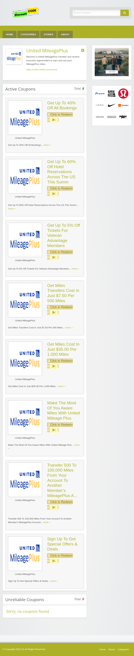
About (65, 34)
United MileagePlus (25, 138)
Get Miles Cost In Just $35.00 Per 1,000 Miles (63, 349)
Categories (28, 34)
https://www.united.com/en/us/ (41, 69)
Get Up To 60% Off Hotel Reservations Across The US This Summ (61, 171)
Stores (48, 34)
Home (9, 34)
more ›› (47, 145)
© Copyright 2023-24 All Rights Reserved (24, 649)
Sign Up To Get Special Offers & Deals (62, 544)
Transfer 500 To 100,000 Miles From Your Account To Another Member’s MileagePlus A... (62, 480)
